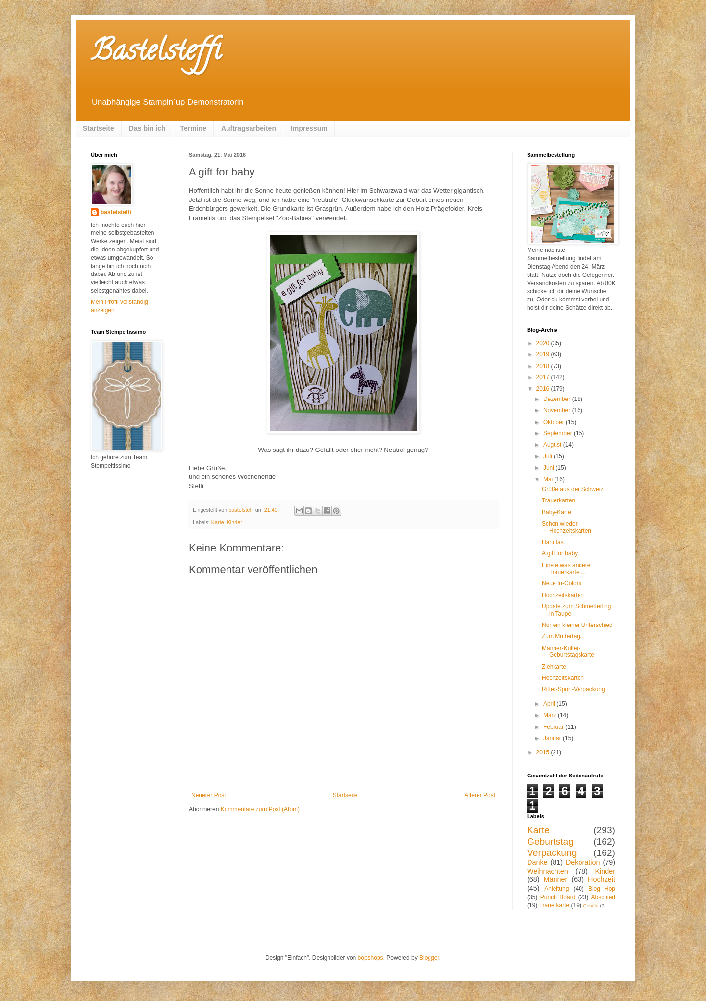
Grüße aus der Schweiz (572, 489)
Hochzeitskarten (563, 595)
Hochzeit (601, 879)
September (558, 433)
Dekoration (583, 862)
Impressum (309, 128)
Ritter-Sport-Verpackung (573, 689)
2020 (543, 343)
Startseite (98, 128)
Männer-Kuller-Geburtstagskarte (568, 651)
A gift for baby (560, 553)
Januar (553, 738)
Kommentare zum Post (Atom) (260, 809)
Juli (548, 456)
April (549, 704)
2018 (543, 366)
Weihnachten (547, 871)
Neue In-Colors (561, 583)
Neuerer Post (208, 795)
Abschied (603, 897)
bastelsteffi (116, 212)
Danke (537, 862)
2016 (543, 388)
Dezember (557, 399)
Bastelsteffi (156, 53)
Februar (554, 727)
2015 (543, 752)
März (550, 715)
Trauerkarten (558, 500)
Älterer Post (479, 795)
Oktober (554, 422)
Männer (556, 879)
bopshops (370, 957)
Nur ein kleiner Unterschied (577, 625)
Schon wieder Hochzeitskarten (566, 527)
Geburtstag (550, 841)
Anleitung (556, 888)
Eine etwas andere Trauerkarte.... (566, 569)
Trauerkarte (554, 905)
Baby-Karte (556, 512)
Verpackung (552, 853)
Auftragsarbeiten (248, 128)
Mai (549, 479)
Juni (549, 467)
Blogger (429, 957)
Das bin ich (147, 128)
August (553, 444)
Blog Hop (601, 888)
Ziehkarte (554, 666)
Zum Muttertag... (563, 636)
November (557, 410)
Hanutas (553, 542)
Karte (217, 522)
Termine (193, 128)
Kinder (234, 522)
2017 (543, 377)
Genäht (590, 905)
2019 (543, 354)
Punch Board (558, 897)
